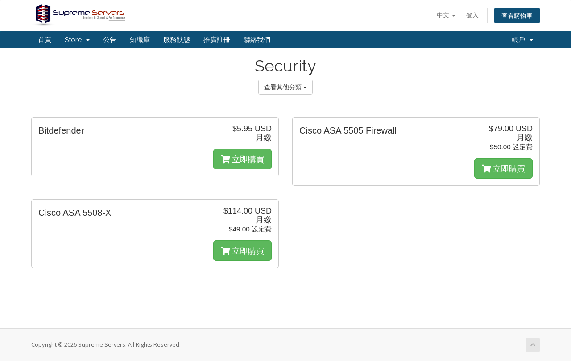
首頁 (44, 40)
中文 (446, 15)
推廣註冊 (216, 40)
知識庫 (140, 40)
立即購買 (242, 159)
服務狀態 (176, 40)
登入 (472, 15)
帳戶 (522, 40)
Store (77, 40)
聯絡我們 (257, 40)
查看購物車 (517, 15)
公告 (109, 40)
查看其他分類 (285, 87)
